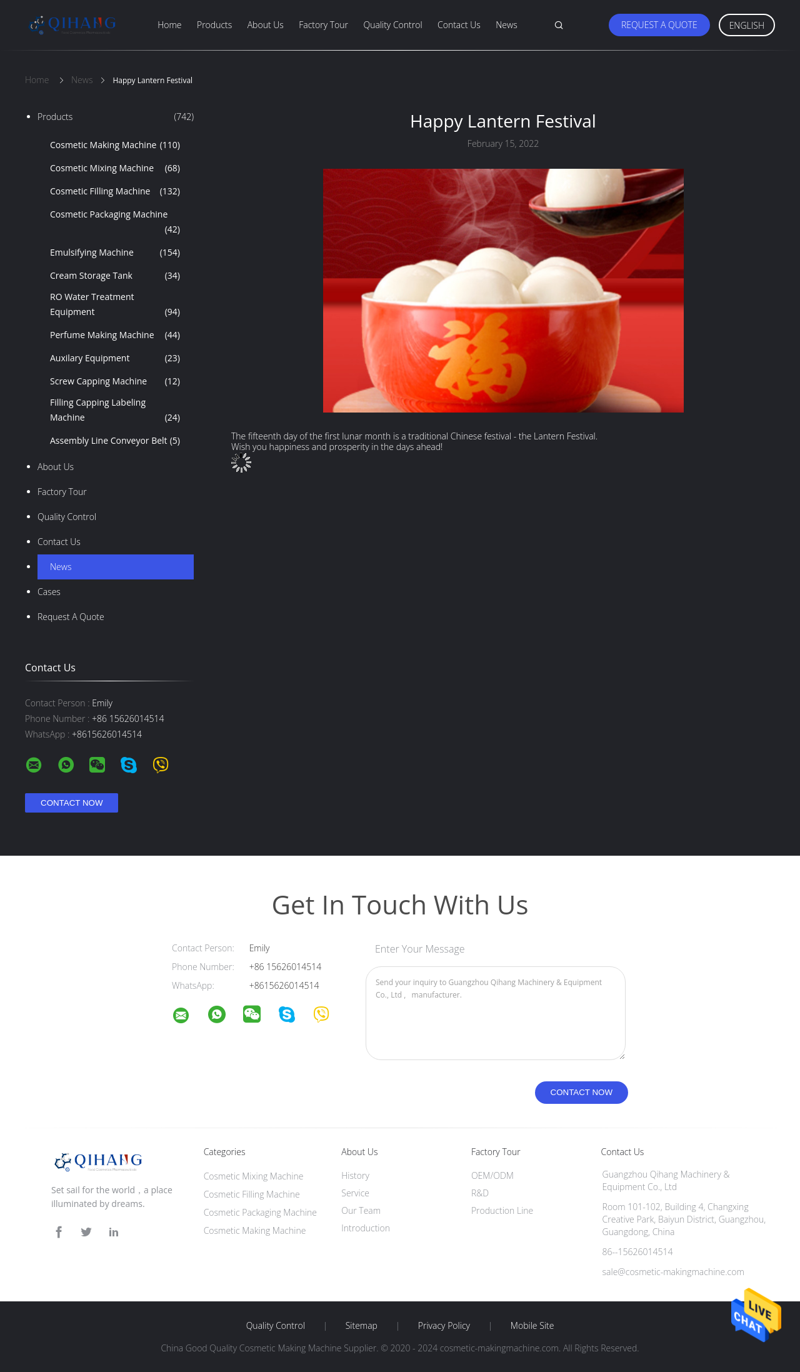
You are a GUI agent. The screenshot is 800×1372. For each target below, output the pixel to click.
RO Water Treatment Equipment (115, 305)
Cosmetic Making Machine (115, 145)
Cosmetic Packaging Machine (115, 222)
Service (355, 1193)
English (746, 25)
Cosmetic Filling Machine (115, 191)
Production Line (502, 1210)
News (506, 25)
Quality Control (392, 25)
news (60, 567)
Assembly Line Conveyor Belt (115, 440)
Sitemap (362, 1325)
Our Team (361, 1210)
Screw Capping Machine (115, 381)
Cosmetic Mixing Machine (115, 168)
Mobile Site (532, 1325)
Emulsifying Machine (115, 252)
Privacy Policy (444, 1325)
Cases (49, 592)
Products (214, 25)
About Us (266, 25)
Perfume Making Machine (115, 335)
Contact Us (459, 25)
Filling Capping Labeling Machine (115, 410)
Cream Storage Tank (115, 275)
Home (169, 25)
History (355, 1175)
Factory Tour (323, 25)
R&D (480, 1193)
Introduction (365, 1228)
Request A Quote (659, 25)
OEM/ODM (492, 1175)
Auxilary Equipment (115, 358)
